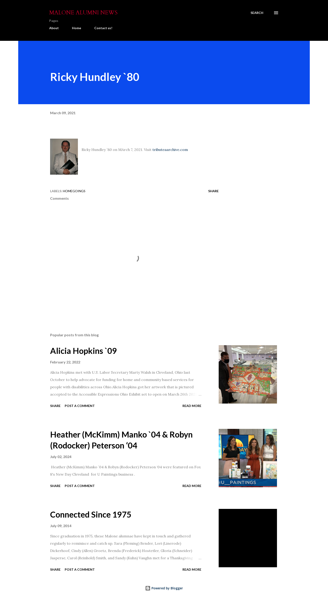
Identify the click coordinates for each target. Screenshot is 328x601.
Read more (191, 406)
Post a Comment (80, 406)
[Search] (257, 13)
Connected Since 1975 (90, 514)
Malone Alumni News (83, 12)
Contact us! (103, 28)
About (54, 28)
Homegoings (74, 191)
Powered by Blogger (164, 588)
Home (76, 28)
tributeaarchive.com (170, 149)
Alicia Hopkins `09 (83, 351)
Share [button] (213, 191)
